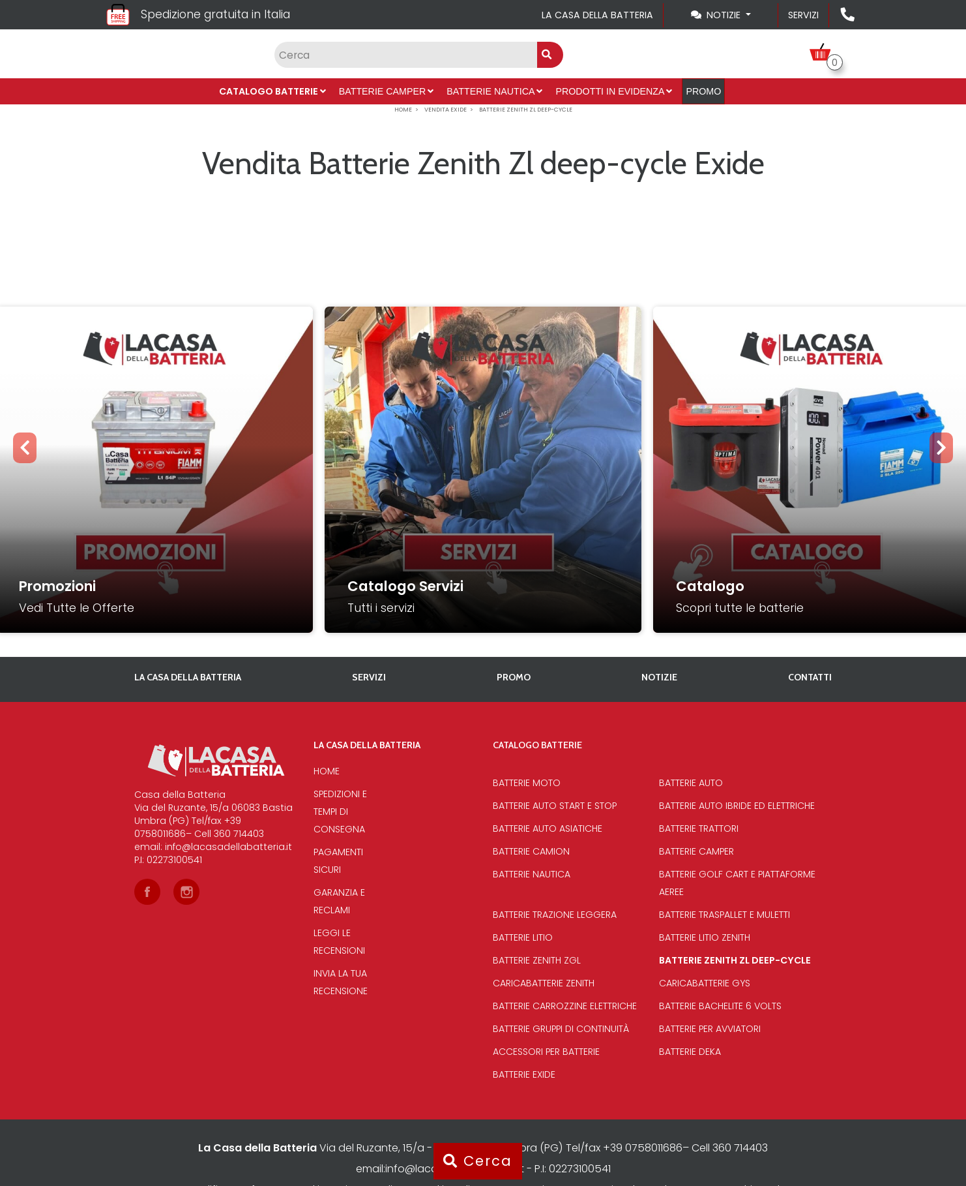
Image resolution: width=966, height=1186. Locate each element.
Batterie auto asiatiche (547, 828)
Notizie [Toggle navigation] (717, 15)
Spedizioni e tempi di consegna (340, 811)
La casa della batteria (597, 15)
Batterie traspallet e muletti (724, 914)
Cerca (477, 1160)
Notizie (659, 677)
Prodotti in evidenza (613, 91)
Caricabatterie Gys (704, 983)
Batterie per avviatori (710, 1028)
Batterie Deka (690, 1051)
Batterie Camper (386, 91)
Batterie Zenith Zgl (537, 960)
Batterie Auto (691, 782)
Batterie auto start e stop (555, 805)
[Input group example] (405, 55)
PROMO (703, 91)
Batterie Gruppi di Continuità (561, 1028)
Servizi (803, 15)
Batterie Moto (527, 782)
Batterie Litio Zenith (704, 937)
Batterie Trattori (699, 828)
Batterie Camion (531, 851)
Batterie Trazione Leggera (555, 914)
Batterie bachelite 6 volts (720, 1005)
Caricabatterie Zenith (543, 983)
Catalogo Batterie (272, 91)
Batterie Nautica (494, 91)
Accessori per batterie (546, 1051)
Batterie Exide (524, 1074)
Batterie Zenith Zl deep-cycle (735, 960)
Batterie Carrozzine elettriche (565, 1005)
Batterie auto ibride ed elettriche (737, 805)
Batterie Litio (523, 937)
